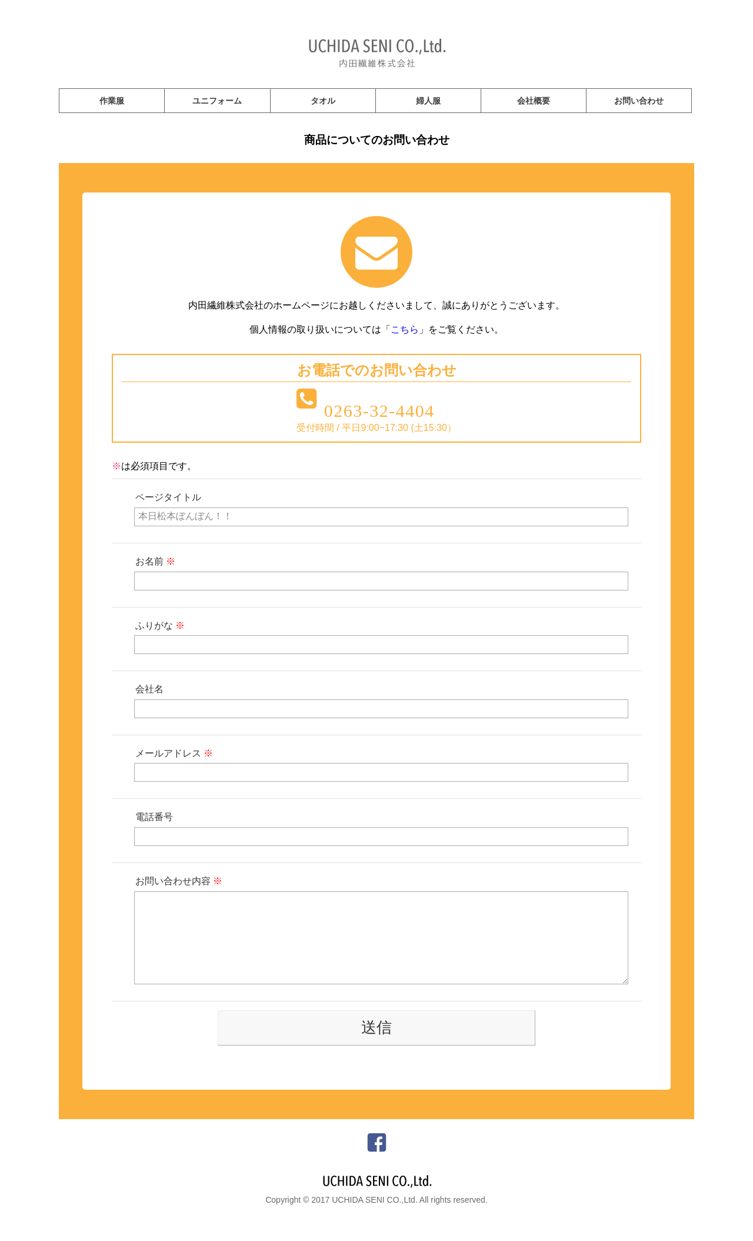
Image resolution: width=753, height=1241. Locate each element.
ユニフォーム (217, 100)
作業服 (111, 100)
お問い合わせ (639, 100)
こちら (405, 329)
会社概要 (533, 100)
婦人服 (428, 100)
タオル (323, 100)
